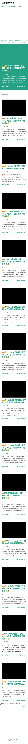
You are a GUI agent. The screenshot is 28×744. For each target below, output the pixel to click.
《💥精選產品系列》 (22, 42)
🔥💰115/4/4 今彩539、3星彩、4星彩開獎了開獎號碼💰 (13, 167)
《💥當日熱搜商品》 (12, 42)
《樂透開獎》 (11, 40)
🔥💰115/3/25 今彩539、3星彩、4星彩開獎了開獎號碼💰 (14, 541)
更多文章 (24, 706)
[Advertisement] (14, 25)
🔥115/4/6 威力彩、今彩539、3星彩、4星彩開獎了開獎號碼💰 (13, 120)
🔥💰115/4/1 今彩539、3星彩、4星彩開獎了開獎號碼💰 (13, 308)
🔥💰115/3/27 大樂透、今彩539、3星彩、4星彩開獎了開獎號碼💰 (13, 447)
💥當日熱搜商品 (11, 6)
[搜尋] (22, 3)
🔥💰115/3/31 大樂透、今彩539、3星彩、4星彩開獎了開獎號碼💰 (13, 354)
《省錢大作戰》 (3, 40)
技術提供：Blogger (14, 739)
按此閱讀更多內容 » (21, 86)
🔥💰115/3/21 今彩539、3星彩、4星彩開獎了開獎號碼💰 (14, 682)
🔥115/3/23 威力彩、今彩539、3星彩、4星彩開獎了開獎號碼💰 (13, 636)
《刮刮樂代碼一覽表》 (19, 40)
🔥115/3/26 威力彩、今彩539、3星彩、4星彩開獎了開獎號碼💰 (13, 495)
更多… (20, 6)
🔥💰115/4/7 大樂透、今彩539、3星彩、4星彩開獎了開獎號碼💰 (13, 68)
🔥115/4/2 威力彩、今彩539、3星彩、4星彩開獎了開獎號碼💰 (13, 261)
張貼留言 (7, 86)
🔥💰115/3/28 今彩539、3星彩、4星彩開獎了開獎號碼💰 (14, 401)
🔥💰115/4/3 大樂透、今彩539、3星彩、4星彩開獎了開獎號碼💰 (13, 213)
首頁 (3, 6)
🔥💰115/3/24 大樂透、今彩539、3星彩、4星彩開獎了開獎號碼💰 (13, 588)
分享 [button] (3, 86)
